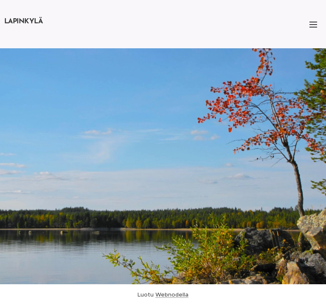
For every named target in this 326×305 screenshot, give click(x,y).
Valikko (313, 24)
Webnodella (171, 294)
